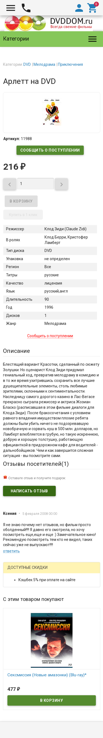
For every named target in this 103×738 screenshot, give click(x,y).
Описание (16, 351)
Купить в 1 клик (23, 214)
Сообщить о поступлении (50, 150)
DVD (27, 64)
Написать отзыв (29, 491)
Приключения (70, 64)
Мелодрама (44, 64)
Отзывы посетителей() (36, 464)
